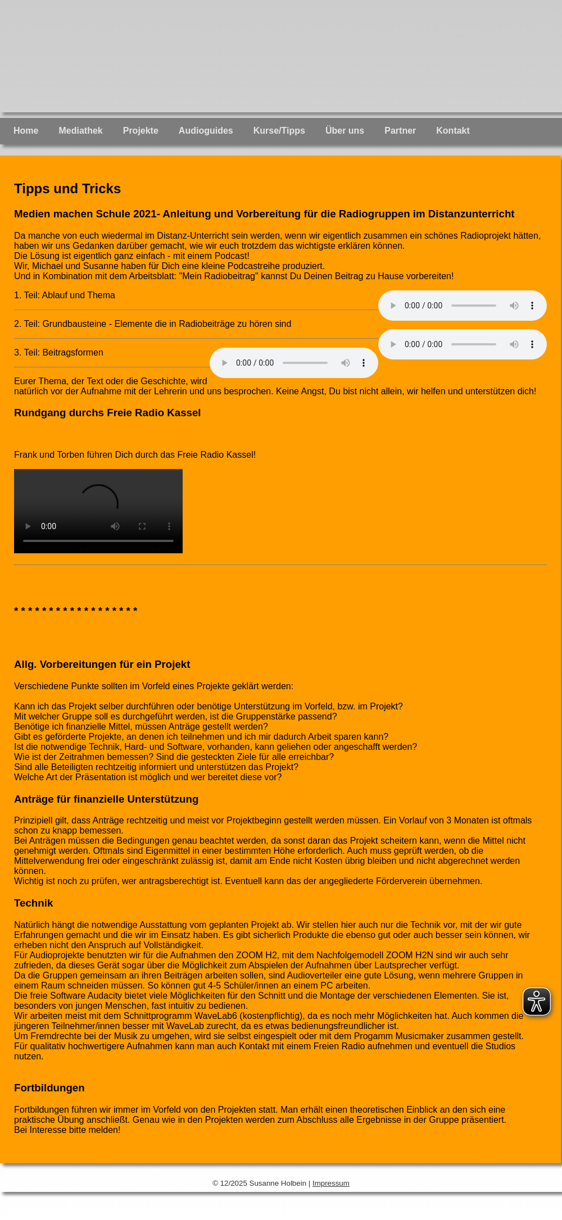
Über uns (344, 130)
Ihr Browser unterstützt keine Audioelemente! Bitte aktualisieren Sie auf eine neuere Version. (462, 305)
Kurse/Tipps (279, 130)
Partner (400, 130)
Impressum (331, 1183)
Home (25, 130)
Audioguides (206, 130)
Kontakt (453, 130)
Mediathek (80, 130)
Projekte (140, 130)
